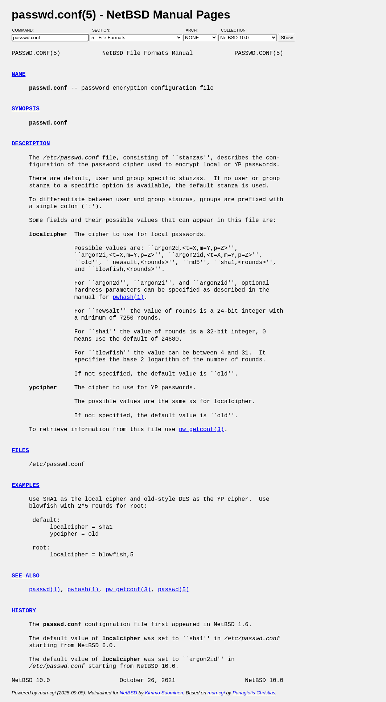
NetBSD (128, 692)
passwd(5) (173, 590)
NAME (18, 74)
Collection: (234, 30)
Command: (25, 30)
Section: (103, 30)
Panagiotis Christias (254, 692)
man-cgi (216, 692)
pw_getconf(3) (201, 430)
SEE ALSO (26, 576)
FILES (20, 451)
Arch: (195, 30)
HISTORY (24, 611)
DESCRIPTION (31, 144)
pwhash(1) (128, 297)
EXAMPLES (26, 486)
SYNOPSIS (26, 109)
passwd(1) (44, 590)
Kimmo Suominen (164, 692)
